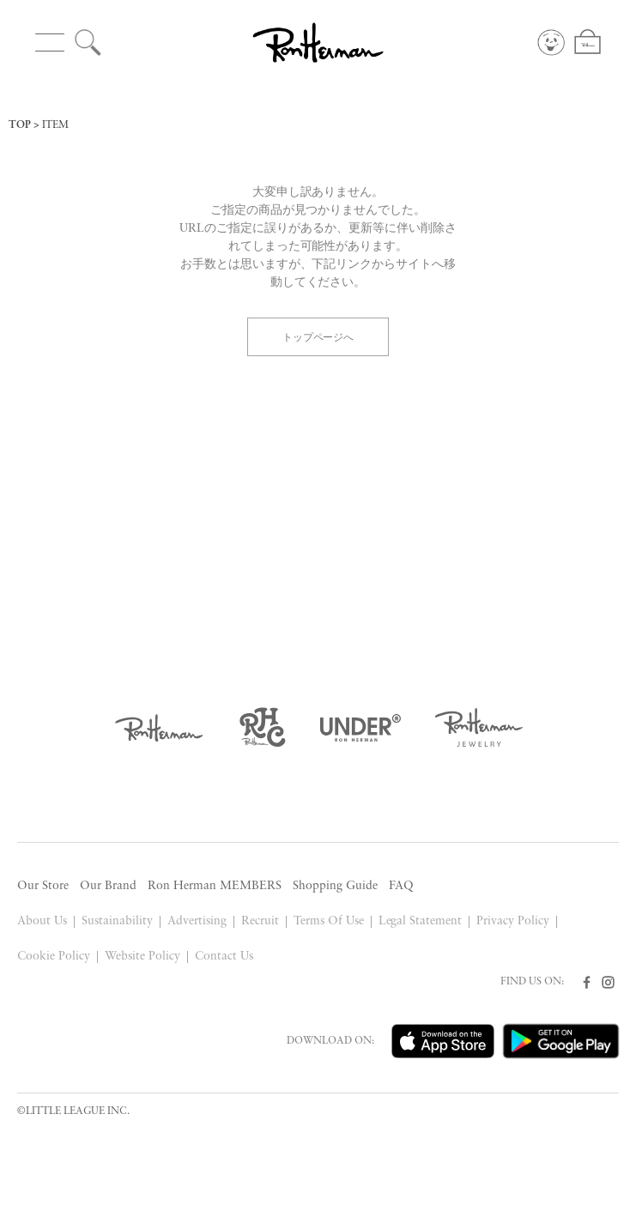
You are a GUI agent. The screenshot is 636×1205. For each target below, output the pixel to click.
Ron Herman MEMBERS (215, 886)
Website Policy (142, 956)
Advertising (197, 921)
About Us (42, 921)
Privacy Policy (512, 921)
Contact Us (224, 956)
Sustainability (117, 921)
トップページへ (318, 336)
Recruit (260, 921)
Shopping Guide (335, 886)
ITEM (55, 125)
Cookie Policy (53, 956)
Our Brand (108, 886)
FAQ (401, 886)
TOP (20, 125)
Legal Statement (421, 921)
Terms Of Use (329, 921)
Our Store (43, 886)
